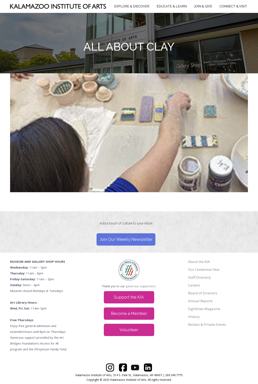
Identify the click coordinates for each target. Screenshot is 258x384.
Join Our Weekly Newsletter (126, 239)
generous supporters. (141, 286)
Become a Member (129, 313)
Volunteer (129, 329)
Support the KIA (129, 297)
